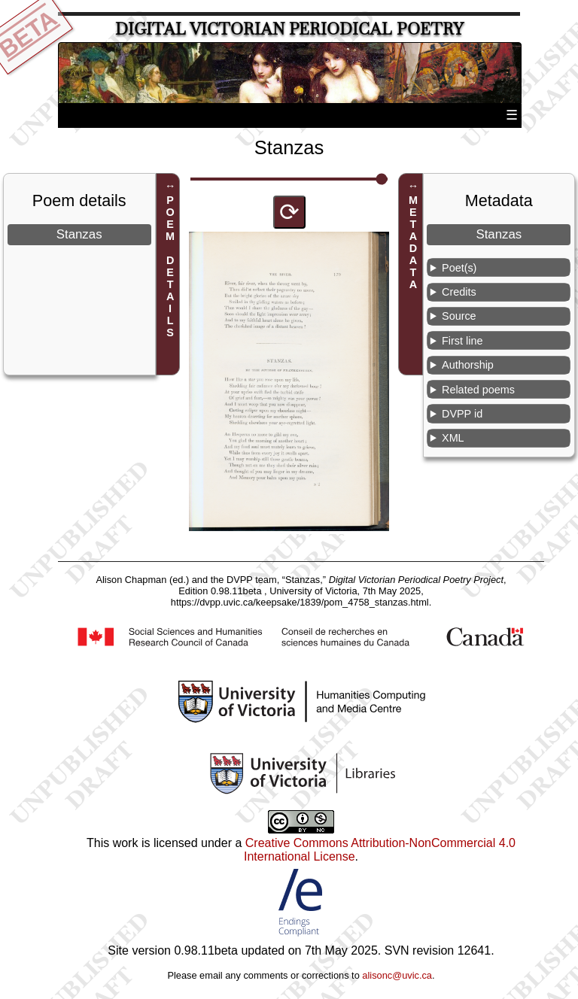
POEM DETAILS (170, 266)
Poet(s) (459, 268)
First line (462, 341)
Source (459, 316)
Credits (459, 292)
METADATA (413, 242)
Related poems (478, 390)
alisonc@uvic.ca (397, 975)
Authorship (468, 365)
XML (453, 438)
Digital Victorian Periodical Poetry (289, 29)
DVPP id (462, 414)
